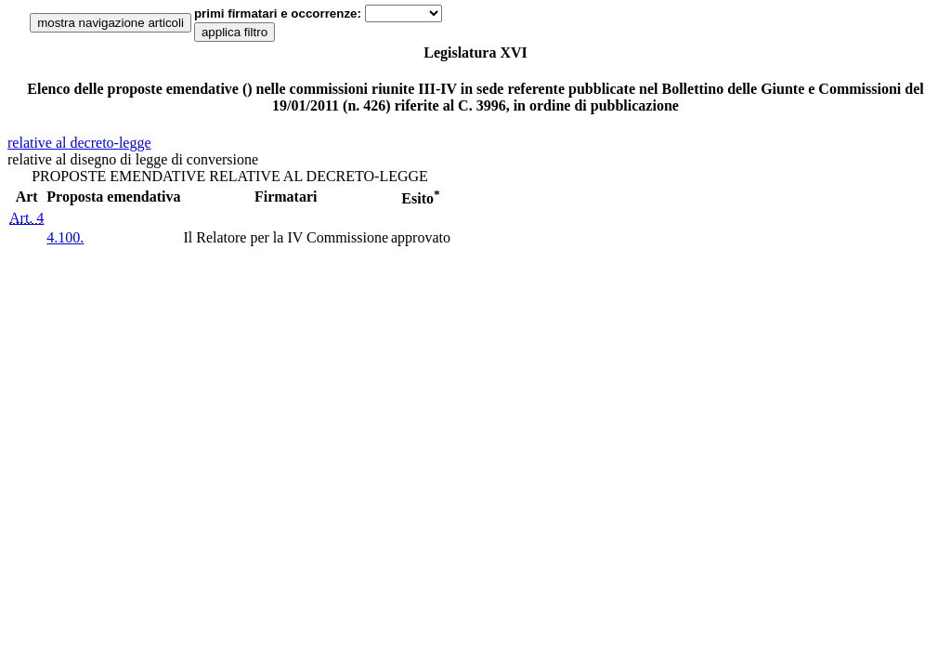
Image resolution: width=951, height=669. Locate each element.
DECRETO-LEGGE (367, 176)
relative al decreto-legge (79, 143)
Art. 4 (26, 218)
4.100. (65, 237)
